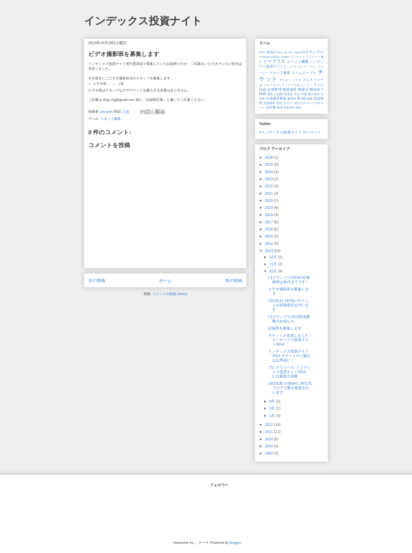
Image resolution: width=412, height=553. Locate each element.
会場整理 (274, 89)
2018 (269, 215)
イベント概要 (298, 61)
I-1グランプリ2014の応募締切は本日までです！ (289, 279)
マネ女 (295, 85)
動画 (280, 107)
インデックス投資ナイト (143, 21)
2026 (269, 157)
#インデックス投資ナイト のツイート (290, 132)
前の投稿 (233, 280)
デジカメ (285, 79)
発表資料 (289, 107)
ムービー (306, 85)
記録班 (278, 94)
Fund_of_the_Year (288, 52)
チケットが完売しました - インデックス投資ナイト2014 (289, 340)
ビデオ (297, 79)
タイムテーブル (304, 73)
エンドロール (293, 66)
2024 (269, 172)
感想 (270, 94)
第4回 (301, 98)
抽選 (309, 98)
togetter (276, 56)
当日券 (271, 107)
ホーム (165, 280)
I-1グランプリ (312, 52)
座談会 (288, 94)
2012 (269, 424)
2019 (269, 207)
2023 (269, 179)
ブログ (268, 85)
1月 (272, 416)
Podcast (264, 56)
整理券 (291, 98)
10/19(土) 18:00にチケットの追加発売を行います (288, 305)
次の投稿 (96, 280)
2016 (269, 229)
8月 (272, 401)
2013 (269, 251)
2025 (269, 164)
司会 (297, 94)
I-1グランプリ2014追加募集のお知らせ (289, 318)
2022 (269, 186)
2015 (269, 236)
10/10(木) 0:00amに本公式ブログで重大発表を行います (290, 387)
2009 (269, 446)
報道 (299, 107)
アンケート (297, 56)
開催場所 (289, 89)
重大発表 (314, 94)
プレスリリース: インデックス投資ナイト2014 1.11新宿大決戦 (289, 371)
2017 (269, 222)
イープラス (274, 61)
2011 (262, 52)
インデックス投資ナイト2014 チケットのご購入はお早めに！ (289, 355)
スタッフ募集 (110, 119)
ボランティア (282, 85)
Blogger (235, 543)
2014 (270, 52)
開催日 (303, 89)
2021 (269, 193)
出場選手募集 (276, 98)
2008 (269, 453)
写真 (304, 94)
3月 (272, 408)
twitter (285, 56)
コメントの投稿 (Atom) (169, 294)
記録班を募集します (284, 328)
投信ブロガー (285, 103)
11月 (273, 264)
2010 (269, 439)
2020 (269, 200)
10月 (273, 271)
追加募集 (269, 103)
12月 (273, 257)
